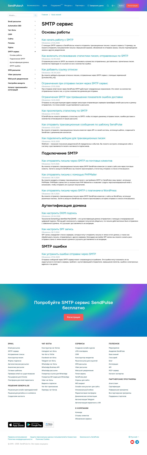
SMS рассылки (14, 70)
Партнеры (80, 5)
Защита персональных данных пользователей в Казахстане (53, 437)
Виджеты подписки (49, 383)
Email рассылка (14, 348)
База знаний (113, 354)
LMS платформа (81, 351)
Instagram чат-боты (49, 351)
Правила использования (17, 437)
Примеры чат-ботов (49, 390)
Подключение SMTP (17, 59)
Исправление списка (16, 354)
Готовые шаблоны (15, 370)
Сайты (10, 39)
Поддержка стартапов (117, 396)
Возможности (33, 5)
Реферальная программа (118, 390)
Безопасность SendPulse (89, 437)
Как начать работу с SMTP (57, 39)
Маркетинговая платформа (85, 393)
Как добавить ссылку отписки (59, 69)
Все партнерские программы (120, 393)
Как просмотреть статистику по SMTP (64, 110)
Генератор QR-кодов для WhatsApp (55, 377)
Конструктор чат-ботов (51, 348)
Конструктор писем (15, 358)
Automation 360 (14, 26)
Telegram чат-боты (49, 361)
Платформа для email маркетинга (21, 380)
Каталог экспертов (116, 374)
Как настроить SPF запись (57, 229)
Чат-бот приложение (50, 387)
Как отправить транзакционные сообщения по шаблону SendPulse (82, 124)
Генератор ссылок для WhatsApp (54, 374)
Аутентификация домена (19, 62)
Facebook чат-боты (49, 358)
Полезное (114, 344)
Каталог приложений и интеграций (17, 88)
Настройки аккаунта (16, 83)
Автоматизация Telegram (84, 399)
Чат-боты (12, 30)
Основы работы (16, 55)
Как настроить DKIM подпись (59, 213)
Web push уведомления (18, 79)
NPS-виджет (80, 383)
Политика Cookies (42, 439)
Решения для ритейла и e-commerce (22, 393)
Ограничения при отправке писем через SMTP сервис (75, 83)
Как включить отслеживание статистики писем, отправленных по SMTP (85, 56)
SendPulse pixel (81, 377)
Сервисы (80, 344)
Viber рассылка (81, 367)
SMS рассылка (81, 364)
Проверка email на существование (21, 374)
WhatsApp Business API (50, 367)
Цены (44, 5)
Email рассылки (14, 21)
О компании (81, 408)
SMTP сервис (13, 51)
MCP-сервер (114, 370)
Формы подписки (14, 361)
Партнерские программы (122, 379)
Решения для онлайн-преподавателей (22, 390)
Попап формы (80, 374)
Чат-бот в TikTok (48, 354)
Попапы (11, 43)
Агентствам (113, 383)
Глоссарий (113, 358)
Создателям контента (16, 396)
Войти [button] (121, 6)
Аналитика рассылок (16, 367)
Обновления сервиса (83, 419)
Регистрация (132, 6)
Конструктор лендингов (84, 358)
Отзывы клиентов (82, 416)
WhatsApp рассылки (49, 370)
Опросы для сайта (82, 380)
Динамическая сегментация (86, 396)
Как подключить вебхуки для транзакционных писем (73, 138)
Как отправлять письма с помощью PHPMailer (69, 174)
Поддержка (56, 5)
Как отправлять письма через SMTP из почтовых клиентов (77, 160)
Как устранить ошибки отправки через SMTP (69, 254)
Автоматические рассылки (18, 364)
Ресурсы (68, 5)
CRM (10, 34)
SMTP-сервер (13, 351)
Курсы (10, 47)
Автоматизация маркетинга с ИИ (88, 403)
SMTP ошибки (15, 66)
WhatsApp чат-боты (49, 364)
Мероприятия (114, 348)
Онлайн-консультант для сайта (87, 387)
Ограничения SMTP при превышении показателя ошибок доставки (82, 97)
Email (11, 344)
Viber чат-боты (47, 380)
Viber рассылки (14, 74)
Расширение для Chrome (17, 377)
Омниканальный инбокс (84, 390)
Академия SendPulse (117, 351)
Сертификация (114, 387)
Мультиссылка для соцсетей (86, 361)
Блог (110, 361)
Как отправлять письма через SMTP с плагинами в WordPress (79, 190)
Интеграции (113, 364)
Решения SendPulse (18, 385)
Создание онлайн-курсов (85, 348)
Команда (78, 412)
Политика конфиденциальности (20, 439)
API (110, 367)
